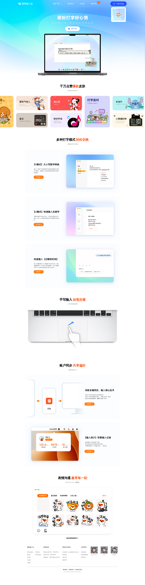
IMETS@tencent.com (54, 557)
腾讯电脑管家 (84, 554)
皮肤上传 (64, 557)
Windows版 (30, 552)
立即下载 (74, 28)
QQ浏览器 (83, 552)
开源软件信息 (78, 569)
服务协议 (65, 569)
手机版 (28, 557)
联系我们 (64, 554)
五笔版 (28, 562)
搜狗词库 (64, 560)
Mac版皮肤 (38, 554)
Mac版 (28, 554)
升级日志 (37, 552)
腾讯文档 (83, 557)
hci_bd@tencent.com (73, 552)
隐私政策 (71, 569)
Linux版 (29, 560)
